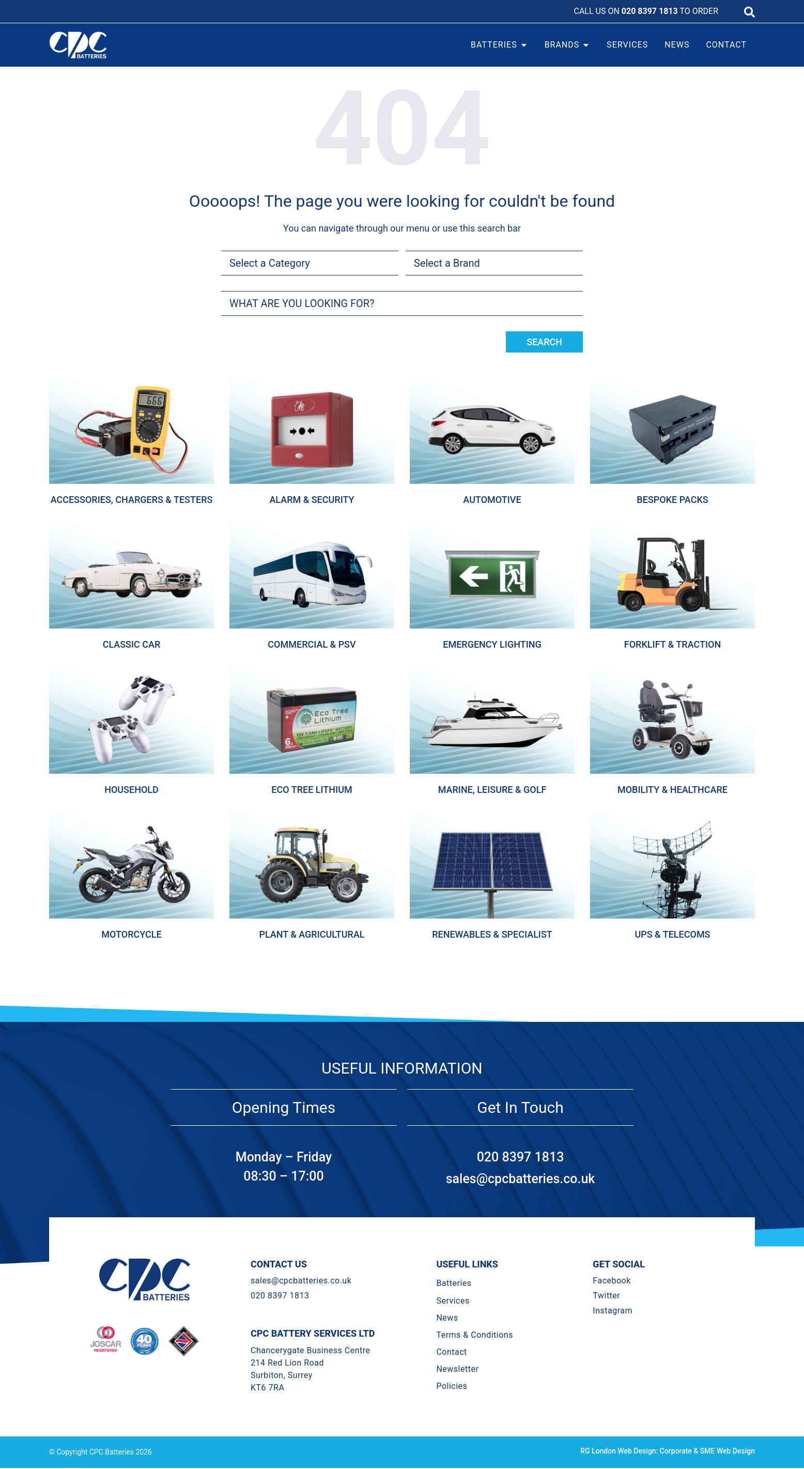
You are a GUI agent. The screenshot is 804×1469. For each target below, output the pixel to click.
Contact (451, 1352)
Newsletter (457, 1369)
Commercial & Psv (311, 644)
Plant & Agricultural (311, 934)
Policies (451, 1386)
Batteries (453, 1283)
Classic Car (132, 644)
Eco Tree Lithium (311, 789)
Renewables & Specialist (492, 934)
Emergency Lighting (492, 644)
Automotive (492, 499)
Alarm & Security (311, 499)
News (447, 1318)
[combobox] (402, 303)
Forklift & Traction (672, 644)
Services (452, 1301)
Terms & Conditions (474, 1335)
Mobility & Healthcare (672, 789)
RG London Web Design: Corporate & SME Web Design (667, 1451)
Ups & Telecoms (672, 934)
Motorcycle (131, 934)
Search (544, 341)
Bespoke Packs (672, 499)
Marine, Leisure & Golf (492, 789)
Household (131, 789)
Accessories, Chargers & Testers (132, 499)
